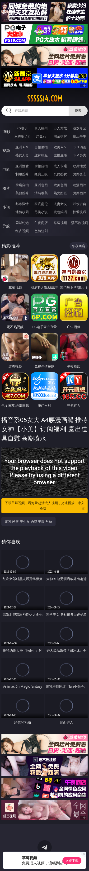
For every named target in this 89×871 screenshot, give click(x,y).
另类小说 (41, 212)
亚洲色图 (41, 185)
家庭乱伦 (41, 204)
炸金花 (41, 136)
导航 (6, 226)
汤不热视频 (79, 222)
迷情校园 (22, 212)
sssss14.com (44, 98)
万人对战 (60, 128)
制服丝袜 (22, 174)
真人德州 (41, 128)
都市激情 (22, 204)
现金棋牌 (60, 136)
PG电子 (22, 128)
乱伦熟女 (60, 174)
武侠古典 (79, 204)
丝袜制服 (41, 155)
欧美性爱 (79, 166)
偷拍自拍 (41, 166)
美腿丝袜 (22, 193)
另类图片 (79, 193)
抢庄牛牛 (79, 136)
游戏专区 (79, 128)
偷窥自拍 (22, 185)
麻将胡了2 (22, 136)
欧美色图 (60, 185)
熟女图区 (60, 193)
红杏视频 (22, 231)
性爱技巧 (79, 212)
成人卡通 (60, 166)
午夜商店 (41, 222)
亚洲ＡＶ (22, 147)
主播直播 (60, 155)
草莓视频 (60, 222)
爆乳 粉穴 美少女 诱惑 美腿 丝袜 (28, 521)
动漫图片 (79, 185)
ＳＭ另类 (79, 155)
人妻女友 (60, 204)
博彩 (6, 131)
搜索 (78, 110)
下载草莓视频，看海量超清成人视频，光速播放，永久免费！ (45, 506)
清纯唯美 (41, 193)
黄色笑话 (60, 212)
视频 (6, 150)
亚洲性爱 (22, 166)
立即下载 (72, 860)
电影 (6, 169)
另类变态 (79, 174)
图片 (6, 188)
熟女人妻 (22, 155)
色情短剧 (41, 231)
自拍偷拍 (41, 147)
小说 (6, 207)
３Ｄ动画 (79, 147)
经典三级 (41, 174)
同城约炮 (22, 222)
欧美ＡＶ (60, 147)
